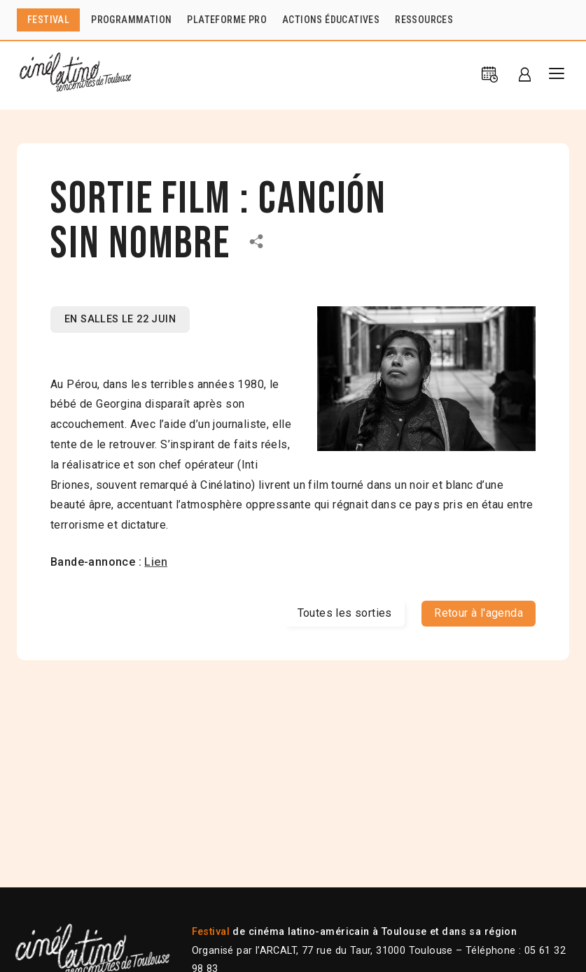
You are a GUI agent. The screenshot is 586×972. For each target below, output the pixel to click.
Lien (155, 562)
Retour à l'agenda (478, 613)
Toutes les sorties (345, 613)
